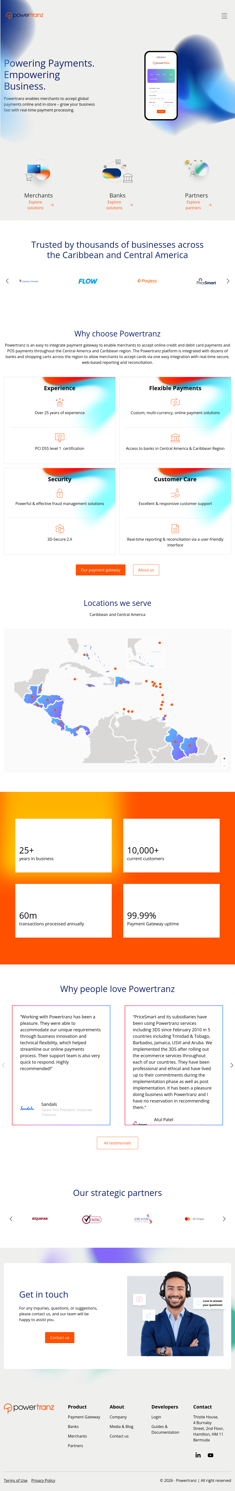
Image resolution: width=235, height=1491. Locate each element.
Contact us (59, 1337)
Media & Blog (121, 1426)
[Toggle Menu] (224, 16)
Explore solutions (40, 204)
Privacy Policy (43, 1480)
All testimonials (117, 1143)
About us (146, 570)
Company (118, 1417)
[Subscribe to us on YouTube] (210, 1455)
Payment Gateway (84, 1417)
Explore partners (199, 204)
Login (156, 1417)
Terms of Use (15, 1480)
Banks (73, 1426)
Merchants (77, 1436)
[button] (228, 281)
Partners (75, 1445)
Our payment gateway (100, 570)
